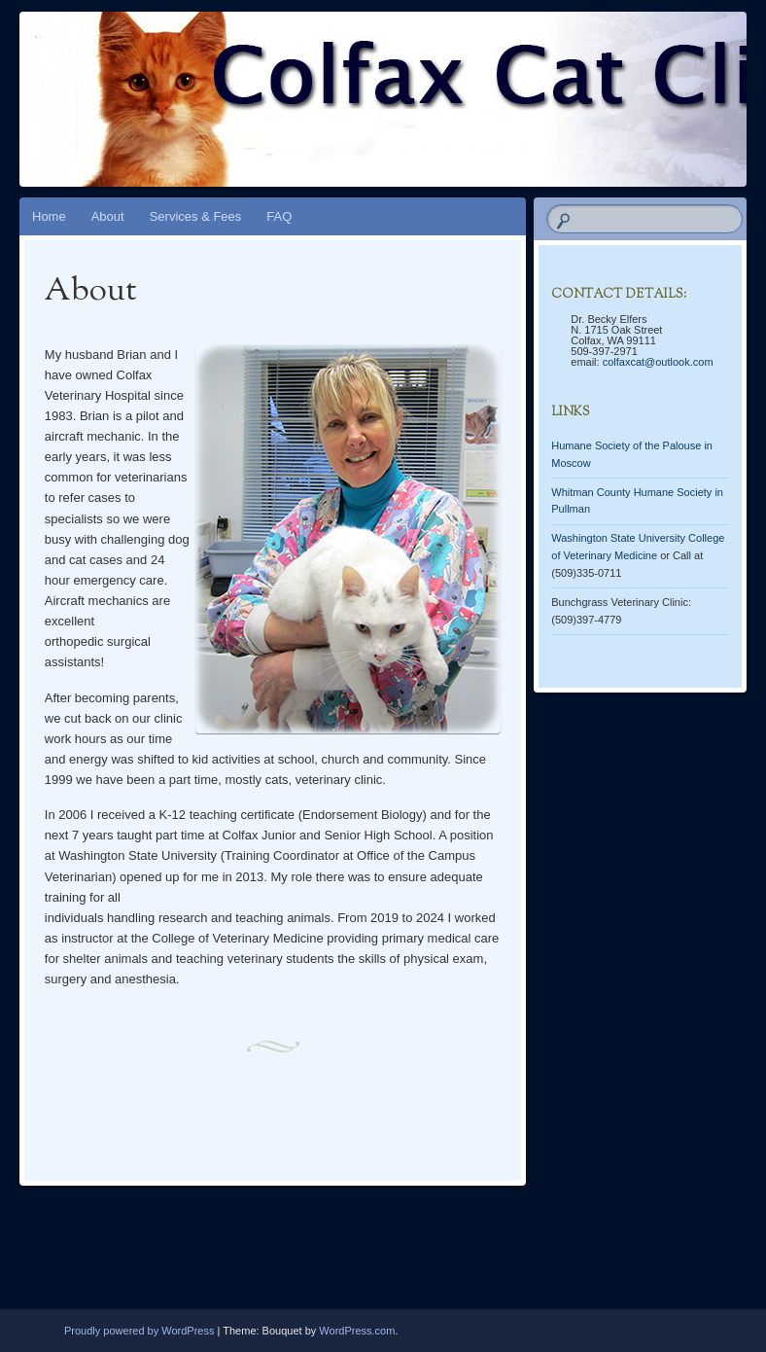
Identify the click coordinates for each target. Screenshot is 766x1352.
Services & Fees (196, 216)
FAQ (279, 216)
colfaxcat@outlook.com (658, 362)
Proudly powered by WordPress (139, 1330)
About (107, 216)
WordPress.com (357, 1330)
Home (49, 216)
